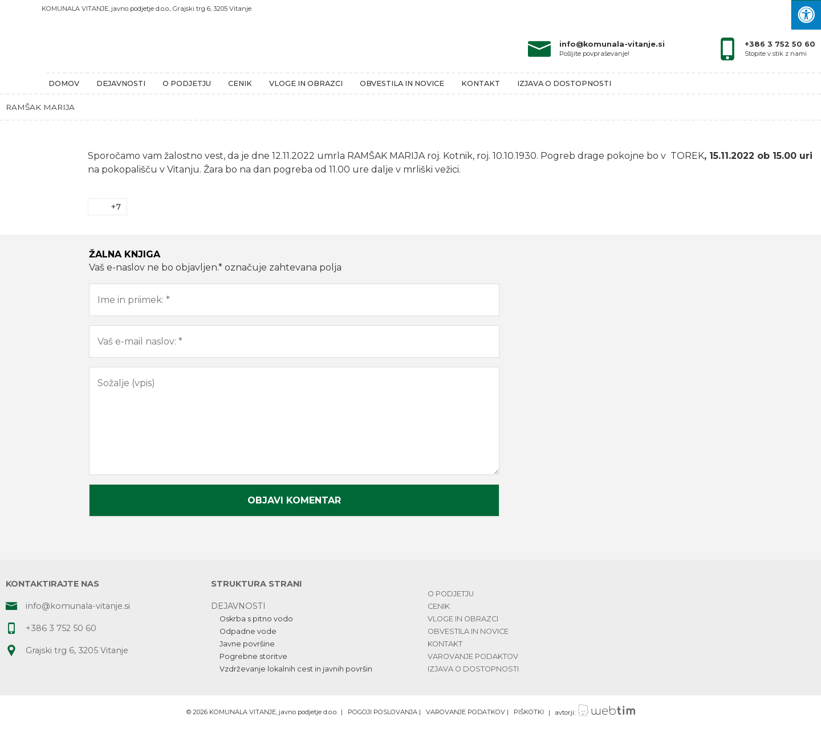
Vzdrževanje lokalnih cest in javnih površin (296, 669)
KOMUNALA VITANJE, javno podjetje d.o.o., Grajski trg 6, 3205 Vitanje (146, 9)
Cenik (240, 83)
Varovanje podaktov (473, 656)
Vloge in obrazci (306, 83)
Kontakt (480, 83)
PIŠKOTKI (529, 712)
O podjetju (186, 83)
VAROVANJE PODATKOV (465, 712)
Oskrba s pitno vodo (256, 619)
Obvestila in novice (402, 83)
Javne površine (247, 644)
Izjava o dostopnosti (564, 83)
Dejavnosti (120, 83)
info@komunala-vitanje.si (612, 44)
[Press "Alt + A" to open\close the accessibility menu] (806, 15)
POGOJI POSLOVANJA (382, 712)
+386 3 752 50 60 (780, 44)
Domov (63, 83)
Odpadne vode (248, 631)
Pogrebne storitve (253, 656)
